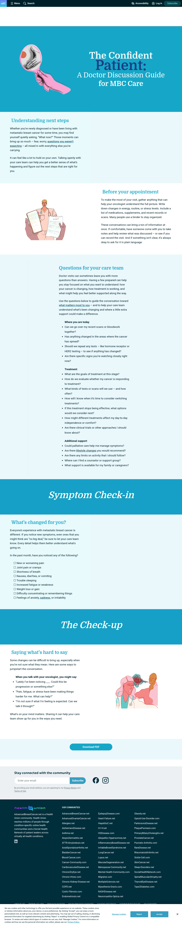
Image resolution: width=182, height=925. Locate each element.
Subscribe (172, 3)
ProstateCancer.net (144, 838)
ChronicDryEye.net (71, 872)
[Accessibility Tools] (140, 3)
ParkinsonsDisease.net (146, 823)
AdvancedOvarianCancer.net (76, 818)
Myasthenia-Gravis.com (110, 886)
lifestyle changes (86, 450)
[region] (91, 914)
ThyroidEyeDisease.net (145, 881)
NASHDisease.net (107, 891)
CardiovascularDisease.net (75, 867)
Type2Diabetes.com (144, 886)
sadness (45, 597)
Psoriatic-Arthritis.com (145, 842)
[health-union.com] (30, 807)
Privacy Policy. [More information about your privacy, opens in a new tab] (74, 922)
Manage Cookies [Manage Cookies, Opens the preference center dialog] (119, 914)
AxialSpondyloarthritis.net (75, 847)
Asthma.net (68, 833)
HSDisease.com (106, 833)
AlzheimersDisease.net (73, 828)
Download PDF (91, 746)
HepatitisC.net (105, 823)
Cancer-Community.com (74, 862)
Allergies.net (68, 823)
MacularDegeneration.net (111, 862)
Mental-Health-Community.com (114, 872)
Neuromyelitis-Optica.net (110, 896)
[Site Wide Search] (29, 3)
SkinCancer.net (141, 862)
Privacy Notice (70, 788)
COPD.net (67, 886)
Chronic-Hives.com (71, 877)
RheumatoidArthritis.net (146, 852)
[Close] (177, 914)
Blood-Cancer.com (71, 857)
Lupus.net (103, 857)
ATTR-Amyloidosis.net (73, 842)
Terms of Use (20, 791)
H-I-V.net (102, 828)
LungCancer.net (106, 852)
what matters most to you (74, 305)
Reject (139, 914)
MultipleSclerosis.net (108, 881)
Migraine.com (105, 877)
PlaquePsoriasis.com (145, 828)
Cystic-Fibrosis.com (72, 891)
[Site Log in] (157, 3)
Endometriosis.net (71, 896)
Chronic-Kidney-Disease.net (76, 881)
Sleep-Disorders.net (144, 867)
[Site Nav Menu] (15, 3)
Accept (159, 914)
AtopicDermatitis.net (72, 838)
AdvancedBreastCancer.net (75, 813)
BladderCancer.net (71, 852)
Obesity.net (140, 813)
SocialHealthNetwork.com (147, 872)
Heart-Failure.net (106, 818)
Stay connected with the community (42, 773)
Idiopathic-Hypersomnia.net (112, 838)
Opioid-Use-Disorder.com (147, 818)
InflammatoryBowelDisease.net (114, 842)
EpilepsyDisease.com (109, 813)
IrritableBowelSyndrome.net (112, 847)
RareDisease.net (142, 847)
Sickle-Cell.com (142, 857)
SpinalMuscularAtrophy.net (148, 877)
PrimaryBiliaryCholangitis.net (149, 833)
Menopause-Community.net (112, 867)
